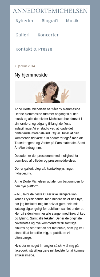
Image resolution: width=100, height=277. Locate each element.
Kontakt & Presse (33, 49)
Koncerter (48, 34)
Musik (72, 20)
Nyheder (24, 20)
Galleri (22, 34)
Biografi (50, 20)
